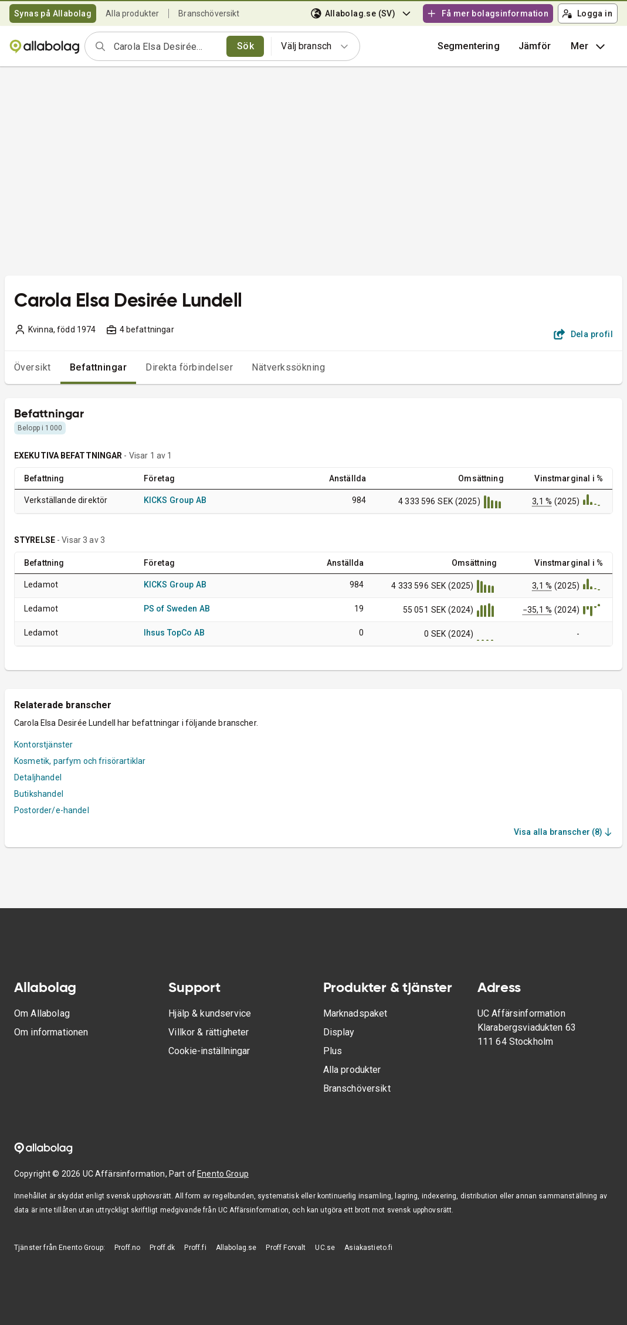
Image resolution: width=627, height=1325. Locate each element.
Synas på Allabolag (52, 13)
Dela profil (583, 334)
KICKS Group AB (175, 500)
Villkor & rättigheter (208, 1032)
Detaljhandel (38, 777)
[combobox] (166, 46)
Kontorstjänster (43, 744)
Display (339, 1032)
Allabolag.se (236, 1248)
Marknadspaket (355, 1013)
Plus (333, 1050)
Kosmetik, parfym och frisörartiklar (79, 761)
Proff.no (127, 1248)
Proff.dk (162, 1248)
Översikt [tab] (32, 367)
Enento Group (223, 1173)
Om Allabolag (42, 1013)
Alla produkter (132, 13)
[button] (535, 46)
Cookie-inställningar (209, 1050)
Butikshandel (38, 794)
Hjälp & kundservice (209, 1013)
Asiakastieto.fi (368, 1248)
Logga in (587, 13)
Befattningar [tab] (98, 367)
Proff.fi (195, 1248)
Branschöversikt (208, 13)
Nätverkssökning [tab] (288, 367)
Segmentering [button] (469, 46)
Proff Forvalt (286, 1248)
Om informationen (51, 1032)
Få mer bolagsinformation (487, 13)
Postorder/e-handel (51, 810)
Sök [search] (245, 46)
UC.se (325, 1248)
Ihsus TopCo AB (174, 632)
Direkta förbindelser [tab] (189, 367)
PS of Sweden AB (177, 608)
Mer (589, 46)
